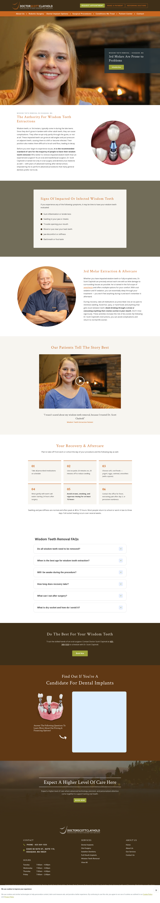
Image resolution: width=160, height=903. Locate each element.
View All (84, 862)
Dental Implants (87, 845)
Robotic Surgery (36, 14)
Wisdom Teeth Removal (90, 858)
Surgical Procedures (82, 14)
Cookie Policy (147, 894)
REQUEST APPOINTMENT (92, 6)
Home (128, 845)
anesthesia (88, 287)
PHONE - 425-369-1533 (37, 845)
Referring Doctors (136, 6)
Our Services (131, 851)
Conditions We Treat (105, 14)
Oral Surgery (86, 848)
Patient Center (126, 14)
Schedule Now (116, 67)
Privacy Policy (9, 897)
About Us (20, 14)
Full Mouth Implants (89, 855)
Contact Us (130, 855)
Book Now (80, 653)
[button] (80, 381)
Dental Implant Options (57, 14)
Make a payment (115, 6)
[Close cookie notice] (156, 890)
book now (80, 800)
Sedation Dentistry (88, 851)
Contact (140, 14)
